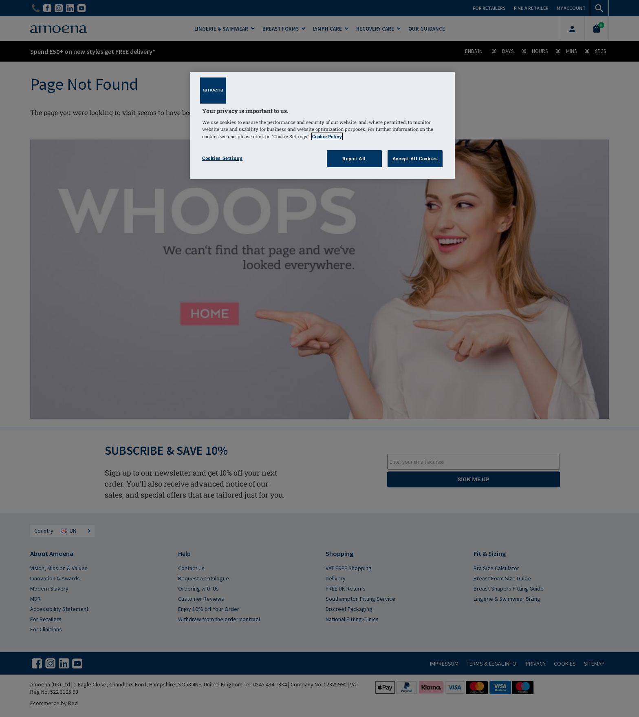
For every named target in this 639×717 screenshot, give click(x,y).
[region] (322, 125)
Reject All (354, 158)
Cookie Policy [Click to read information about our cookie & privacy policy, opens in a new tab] (327, 136)
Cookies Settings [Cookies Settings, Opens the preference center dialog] (222, 158)
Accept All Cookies (415, 158)
